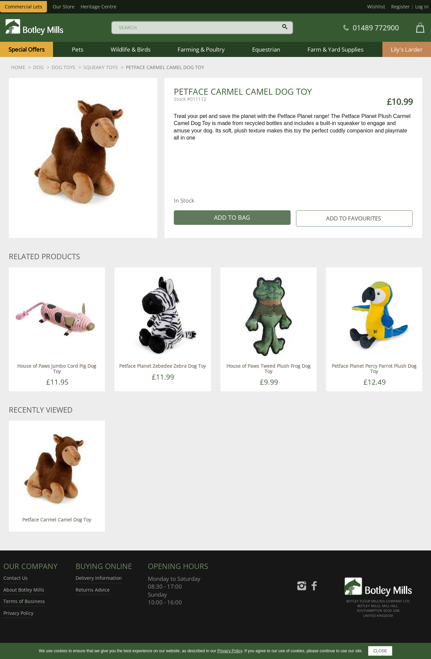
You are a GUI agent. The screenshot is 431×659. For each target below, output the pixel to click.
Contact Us (15, 578)
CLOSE (380, 651)
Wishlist (376, 6)
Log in (422, 6)
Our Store (64, 6)
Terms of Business (24, 601)
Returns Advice (93, 590)
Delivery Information (99, 578)
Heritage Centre (98, 6)
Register (400, 6)
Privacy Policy (18, 613)
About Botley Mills (23, 590)
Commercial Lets (23, 6)
